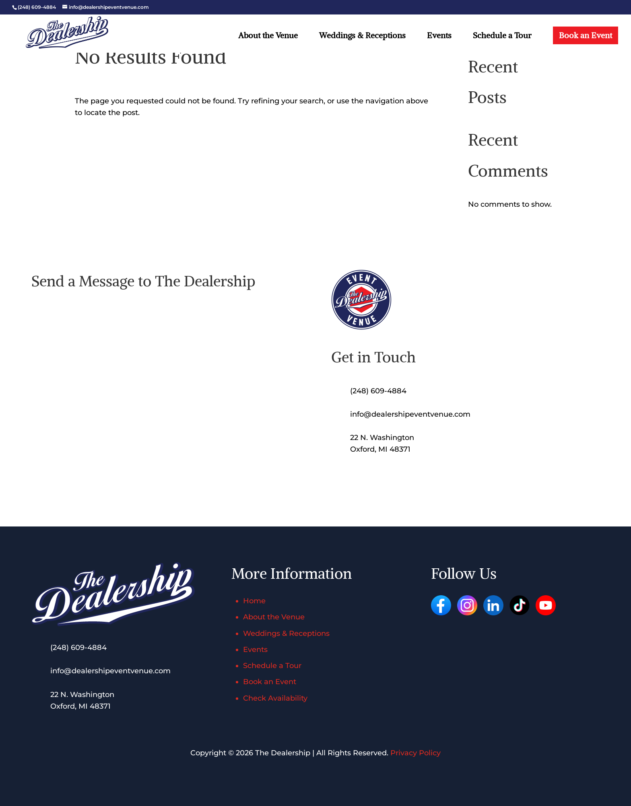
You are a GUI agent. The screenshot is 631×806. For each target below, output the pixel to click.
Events (439, 36)
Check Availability (275, 698)
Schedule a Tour (502, 36)
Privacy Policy (415, 752)
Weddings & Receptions (362, 36)
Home (254, 600)
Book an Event (585, 35)
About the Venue (268, 36)
